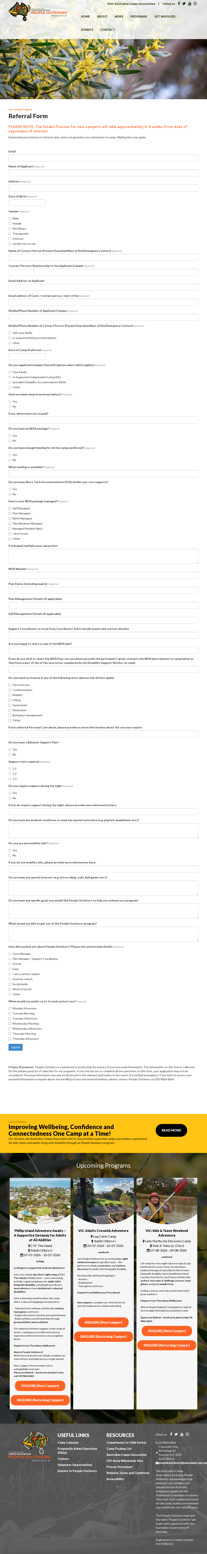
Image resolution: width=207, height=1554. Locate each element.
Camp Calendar (68, 1442)
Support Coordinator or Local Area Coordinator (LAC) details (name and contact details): (68, 628)
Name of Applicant (26, 166)
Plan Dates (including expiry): (33, 583)
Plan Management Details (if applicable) (35, 598)
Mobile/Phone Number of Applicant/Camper (43, 310)
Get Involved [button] (164, 16)
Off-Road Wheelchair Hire (125, 1460)
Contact (107, 29)
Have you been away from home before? (40, 394)
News (119, 16)
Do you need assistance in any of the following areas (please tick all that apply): (61, 677)
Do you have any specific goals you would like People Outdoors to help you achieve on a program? (73, 900)
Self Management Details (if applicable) (34, 613)
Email (12, 151)
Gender (18, 211)
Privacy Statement (120, 1467)
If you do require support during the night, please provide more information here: (62, 805)
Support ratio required (29, 761)
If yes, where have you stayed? (28, 413)
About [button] (102, 16)
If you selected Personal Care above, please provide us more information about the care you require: (75, 727)
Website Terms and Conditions (128, 1473)
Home (85, 16)
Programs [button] (138, 16)
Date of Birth (22, 196)
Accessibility (115, 1479)
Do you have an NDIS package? (34, 428)
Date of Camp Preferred (30, 350)
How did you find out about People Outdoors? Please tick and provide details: (66, 946)
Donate (87, 29)
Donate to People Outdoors (77, 1471)
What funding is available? (31, 467)
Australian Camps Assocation (127, 1454)
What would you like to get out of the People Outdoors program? (52, 923)
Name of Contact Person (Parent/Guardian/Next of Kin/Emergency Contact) (65, 250)
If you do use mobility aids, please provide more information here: (52, 862)
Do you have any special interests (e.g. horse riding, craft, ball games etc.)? (57, 877)
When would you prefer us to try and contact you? (47, 1001)
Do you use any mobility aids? (33, 843)
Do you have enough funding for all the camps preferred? (51, 447)
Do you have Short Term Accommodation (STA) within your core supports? (58, 482)
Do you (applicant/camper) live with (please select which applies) (56, 365)
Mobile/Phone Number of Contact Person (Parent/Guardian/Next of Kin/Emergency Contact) (76, 325)
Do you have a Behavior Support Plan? (33, 742)
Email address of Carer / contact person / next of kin (48, 295)
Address (19, 181)
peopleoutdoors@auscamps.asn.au (182, 1463)
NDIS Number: (23, 569)
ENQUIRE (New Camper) (40, 1386)
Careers (63, 1458)
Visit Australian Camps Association (131, 3)
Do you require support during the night (40, 786)
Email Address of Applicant (26, 280)
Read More (171, 1130)
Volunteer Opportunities (75, 1465)
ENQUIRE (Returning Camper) (40, 1400)
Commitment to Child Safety (127, 1442)
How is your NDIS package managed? (38, 501)
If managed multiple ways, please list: (33, 545)
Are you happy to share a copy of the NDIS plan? (40, 643)
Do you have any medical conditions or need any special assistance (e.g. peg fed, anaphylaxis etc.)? (73, 820)
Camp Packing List (119, 1448)
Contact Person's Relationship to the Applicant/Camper (51, 265)
